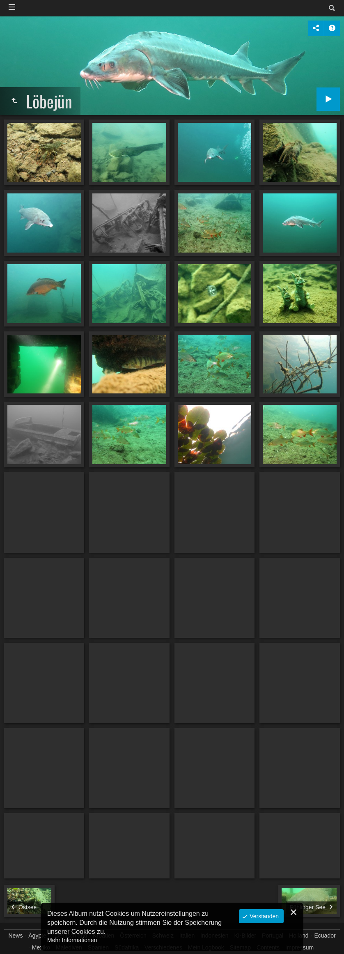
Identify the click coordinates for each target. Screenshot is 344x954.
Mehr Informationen (72, 940)
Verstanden (263, 916)
